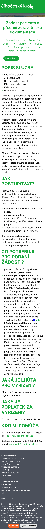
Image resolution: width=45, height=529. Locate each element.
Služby (22, 44)
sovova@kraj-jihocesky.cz (20, 436)
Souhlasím (13, 526)
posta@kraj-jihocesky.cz (10, 487)
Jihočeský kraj (12, 40)
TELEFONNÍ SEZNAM (9, 481)
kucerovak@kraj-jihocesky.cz (24, 444)
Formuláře (10, 58)
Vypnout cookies (28, 526)
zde (38, 320)
